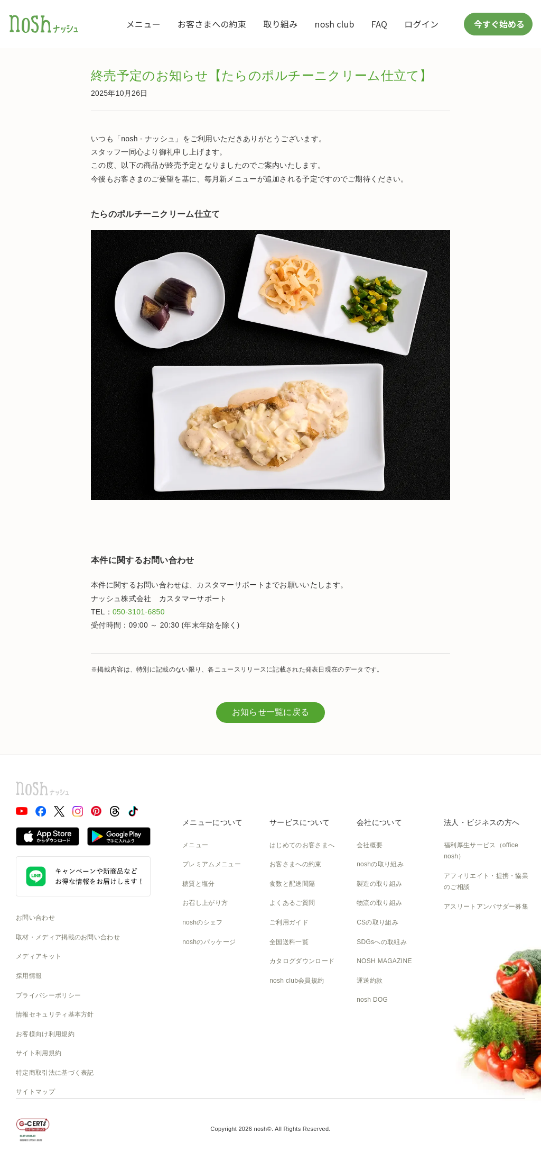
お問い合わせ (35, 917)
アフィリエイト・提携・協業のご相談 (486, 881)
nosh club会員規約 (296, 980)
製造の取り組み (379, 883)
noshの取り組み (380, 864)
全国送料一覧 (289, 942)
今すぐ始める (498, 23)
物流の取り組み (379, 903)
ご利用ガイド (289, 922)
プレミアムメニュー (211, 864)
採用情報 (29, 976)
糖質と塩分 (198, 883)
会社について (379, 822)
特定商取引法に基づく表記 (55, 1072)
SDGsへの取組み (382, 942)
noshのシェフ (202, 922)
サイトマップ (35, 1091)
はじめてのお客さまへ (301, 845)
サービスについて (299, 822)
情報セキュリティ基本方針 (55, 1014)
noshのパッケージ (209, 942)
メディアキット (38, 956)
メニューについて (212, 822)
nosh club (335, 23)
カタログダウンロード (301, 961)
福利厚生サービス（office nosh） (481, 850)
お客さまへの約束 (212, 23)
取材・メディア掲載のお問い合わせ (68, 937)
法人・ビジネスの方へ (481, 822)
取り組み (280, 23)
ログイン (421, 23)
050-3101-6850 (139, 612)
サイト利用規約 (38, 1053)
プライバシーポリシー (48, 995)
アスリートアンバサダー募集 (486, 906)
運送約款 (370, 980)
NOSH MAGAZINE (384, 961)
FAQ (379, 23)
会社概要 (370, 845)
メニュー (143, 23)
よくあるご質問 (292, 903)
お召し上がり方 (205, 903)
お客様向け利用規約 (45, 1034)
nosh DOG (372, 999)
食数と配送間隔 (292, 883)
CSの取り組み (377, 922)
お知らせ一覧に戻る (271, 712)
